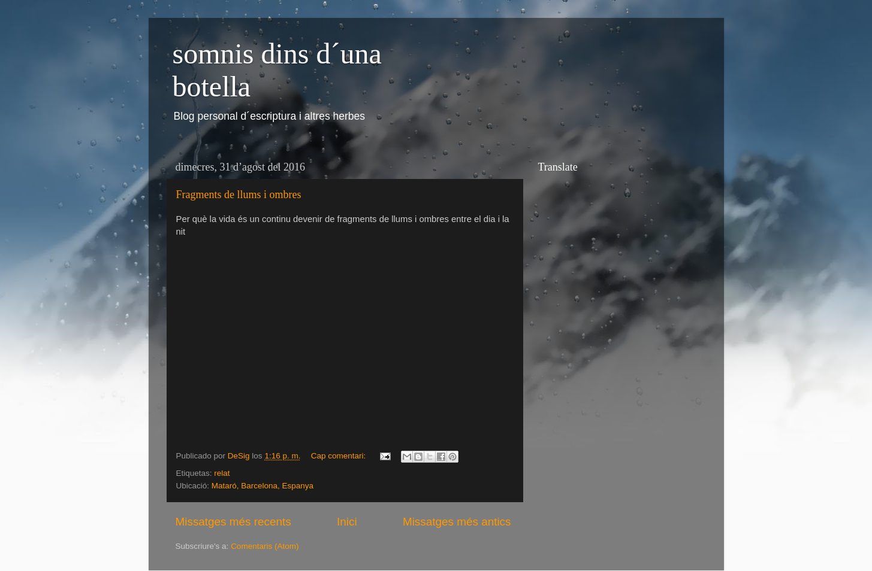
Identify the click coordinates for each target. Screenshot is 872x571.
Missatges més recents (233, 521)
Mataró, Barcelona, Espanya (262, 485)
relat (222, 473)
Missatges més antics (457, 521)
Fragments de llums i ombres (238, 195)
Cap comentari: (339, 455)
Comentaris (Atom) (264, 546)
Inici (347, 521)
